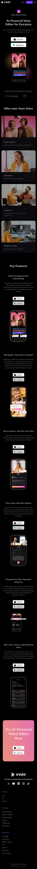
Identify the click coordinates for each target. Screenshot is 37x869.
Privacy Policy (14, 866)
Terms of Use (22, 866)
